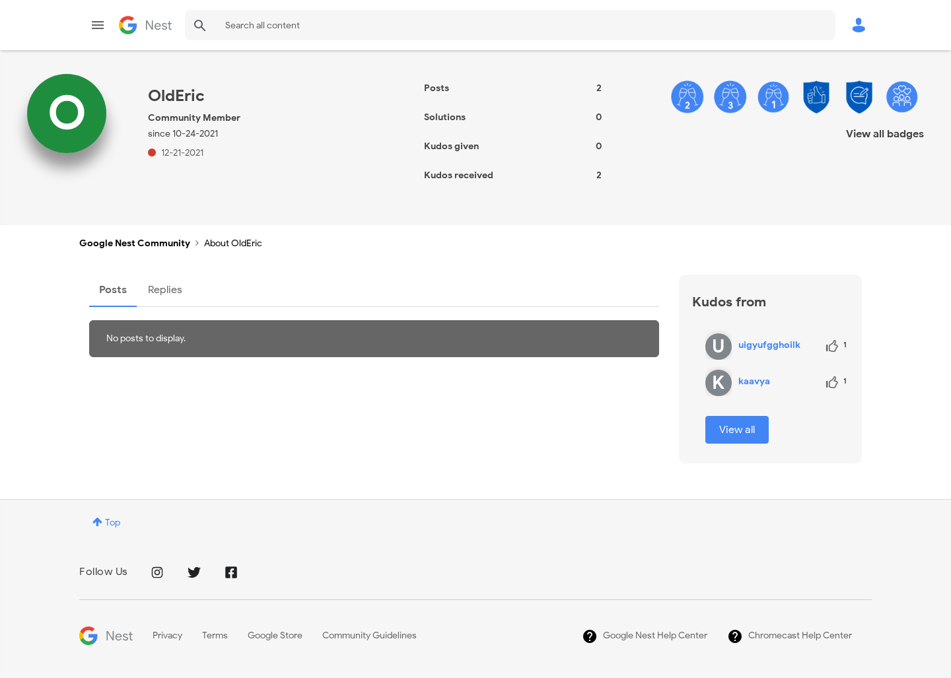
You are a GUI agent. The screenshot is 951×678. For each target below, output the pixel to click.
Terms (215, 635)
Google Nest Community (145, 25)
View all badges (885, 134)
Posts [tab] (113, 289)
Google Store (275, 635)
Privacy (167, 635)
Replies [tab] (165, 289)
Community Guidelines (369, 635)
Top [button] (112, 522)
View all (737, 429)
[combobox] (510, 25)
